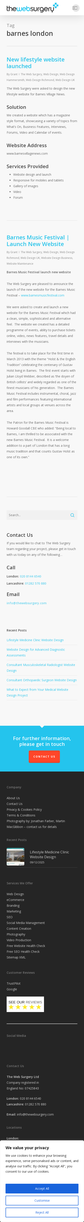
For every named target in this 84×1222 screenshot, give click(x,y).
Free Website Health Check (26, 946)
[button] (76, 8)
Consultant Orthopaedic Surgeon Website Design (42, 680)
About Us (13, 798)
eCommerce (15, 900)
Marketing (14, 911)
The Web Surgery (31, 74)
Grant (13, 74)
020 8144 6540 (30, 576)
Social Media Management (26, 923)
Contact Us (44, 756)
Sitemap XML (16, 957)
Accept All (42, 1188)
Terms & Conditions (21, 815)
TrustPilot (14, 983)
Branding (13, 905)
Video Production (19, 940)
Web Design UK (65, 80)
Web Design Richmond (40, 80)
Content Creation (19, 928)
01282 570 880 (35, 583)
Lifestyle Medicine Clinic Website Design (35, 640)
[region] (42, 1181)
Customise (42, 1200)
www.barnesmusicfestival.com (42, 295)
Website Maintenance (20, 264)
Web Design (50, 74)
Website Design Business (56, 258)
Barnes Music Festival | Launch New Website (38, 240)
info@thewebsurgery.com (27, 603)
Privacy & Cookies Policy (24, 809)
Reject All (42, 1212)
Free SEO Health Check (23, 951)
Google (12, 989)
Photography (16, 934)
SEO (10, 917)
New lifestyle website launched (36, 62)
